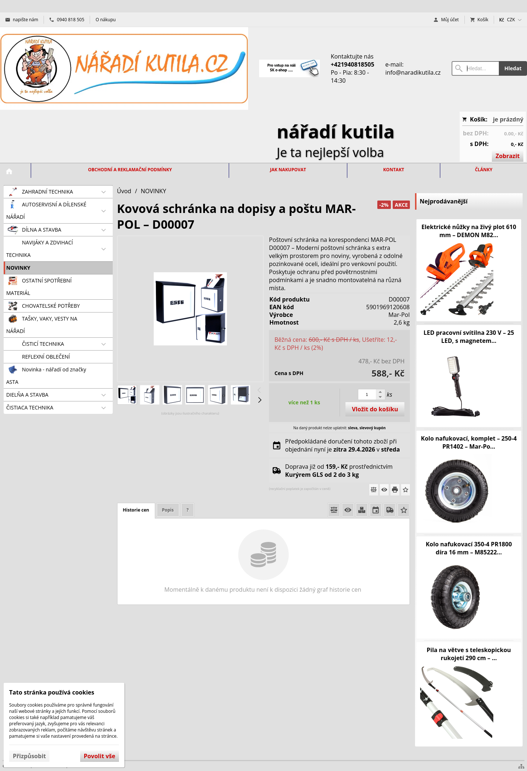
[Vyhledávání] (475, 68)
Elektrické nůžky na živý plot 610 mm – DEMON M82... (468, 231)
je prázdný (508, 119)
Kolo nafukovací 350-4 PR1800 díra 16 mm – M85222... (469, 548)
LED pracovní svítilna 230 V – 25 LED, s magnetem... (468, 337)
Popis (168, 510)
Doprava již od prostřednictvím (339, 471)
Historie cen (136, 510)
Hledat (513, 68)
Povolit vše (99, 756)
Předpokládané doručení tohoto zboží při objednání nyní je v (342, 445)
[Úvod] (124, 68)
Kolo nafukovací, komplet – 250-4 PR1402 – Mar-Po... (469, 442)
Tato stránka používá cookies (51, 692)
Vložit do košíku (375, 409)
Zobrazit (508, 156)
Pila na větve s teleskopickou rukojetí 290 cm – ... (469, 654)
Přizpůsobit (29, 756)
